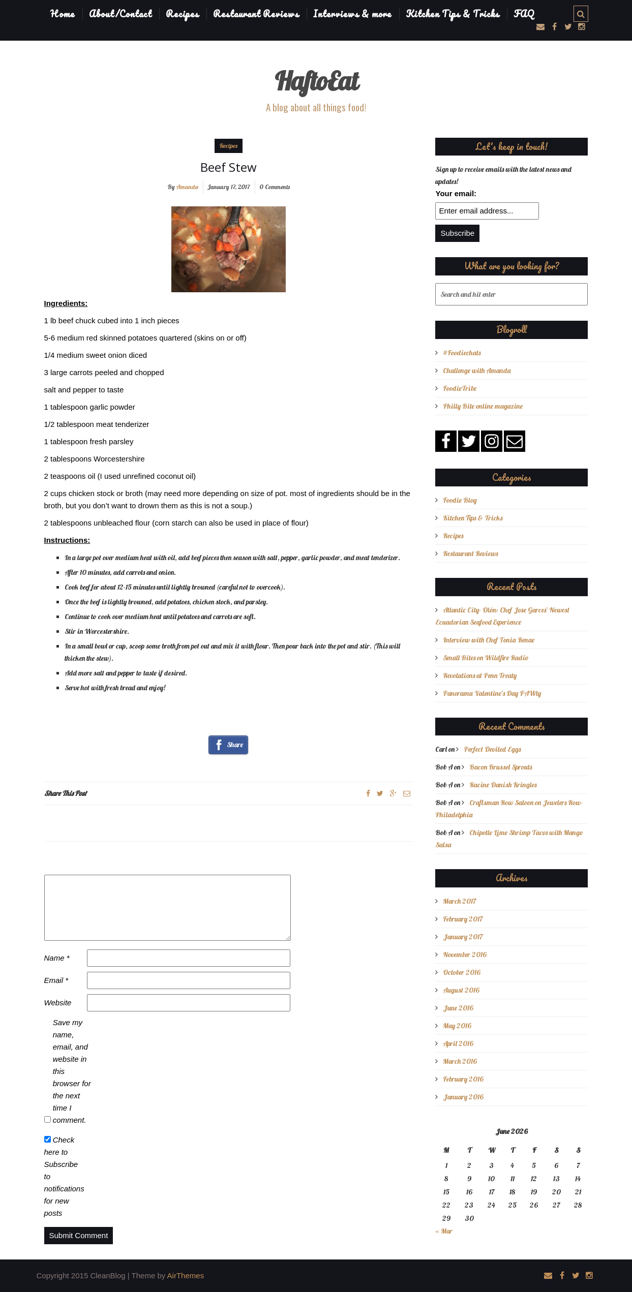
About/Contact (120, 14)
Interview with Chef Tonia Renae (488, 639)
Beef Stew (228, 167)
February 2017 (463, 919)
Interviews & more (352, 14)
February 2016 (463, 1079)
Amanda (187, 187)
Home (62, 14)
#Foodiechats (461, 352)
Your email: (455, 193)
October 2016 (461, 972)
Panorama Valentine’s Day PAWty (492, 693)
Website (58, 1002)
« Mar (444, 1231)
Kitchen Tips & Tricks (452, 14)
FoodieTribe (459, 388)
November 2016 (465, 954)
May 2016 (457, 1025)
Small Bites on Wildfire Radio (486, 657)
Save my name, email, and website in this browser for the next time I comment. (72, 1071)
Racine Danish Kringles (502, 784)
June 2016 (458, 1007)
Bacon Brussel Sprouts (500, 767)
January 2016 (463, 1096)
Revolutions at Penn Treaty (480, 675)
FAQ (524, 14)
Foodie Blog (460, 500)
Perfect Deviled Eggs (492, 749)
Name (57, 957)
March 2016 (460, 1061)
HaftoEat (316, 81)
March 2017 (459, 901)
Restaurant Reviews (256, 14)
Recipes (182, 14)
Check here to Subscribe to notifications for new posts (64, 1176)
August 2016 (461, 990)
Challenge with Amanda (477, 370)
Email (56, 980)
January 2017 (463, 936)
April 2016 (458, 1043)
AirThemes (185, 1275)
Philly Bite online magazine (483, 406)
